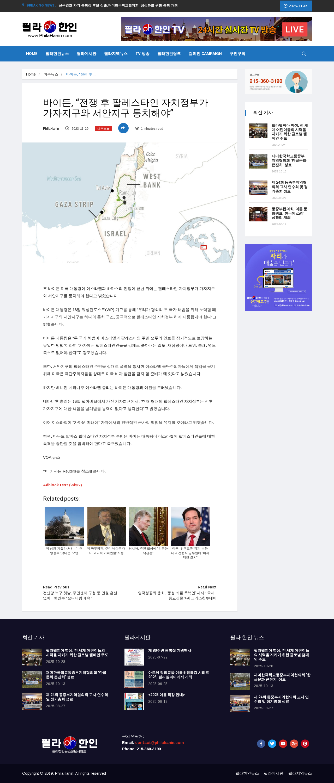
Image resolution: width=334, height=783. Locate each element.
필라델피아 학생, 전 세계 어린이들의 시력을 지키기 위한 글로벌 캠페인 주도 (290, 132)
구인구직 (237, 54)
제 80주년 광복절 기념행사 (170, 650)
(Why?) (75, 485)
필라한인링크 (169, 54)
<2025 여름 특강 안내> (166, 695)
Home (32, 54)
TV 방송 (142, 54)
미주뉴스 (51, 74)
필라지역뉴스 (116, 54)
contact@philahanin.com (159, 742)
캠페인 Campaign (205, 54)
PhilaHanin (51, 128)
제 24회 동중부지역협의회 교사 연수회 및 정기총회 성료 (290, 187)
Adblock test (55, 485)
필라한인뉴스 (57, 54)
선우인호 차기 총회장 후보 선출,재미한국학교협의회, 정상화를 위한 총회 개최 (120, 5)
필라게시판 (86, 54)
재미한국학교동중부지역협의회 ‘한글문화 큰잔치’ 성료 (289, 160)
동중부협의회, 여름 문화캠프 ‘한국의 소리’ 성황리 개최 (289, 213)
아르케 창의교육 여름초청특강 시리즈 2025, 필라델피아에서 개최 (178, 675)
